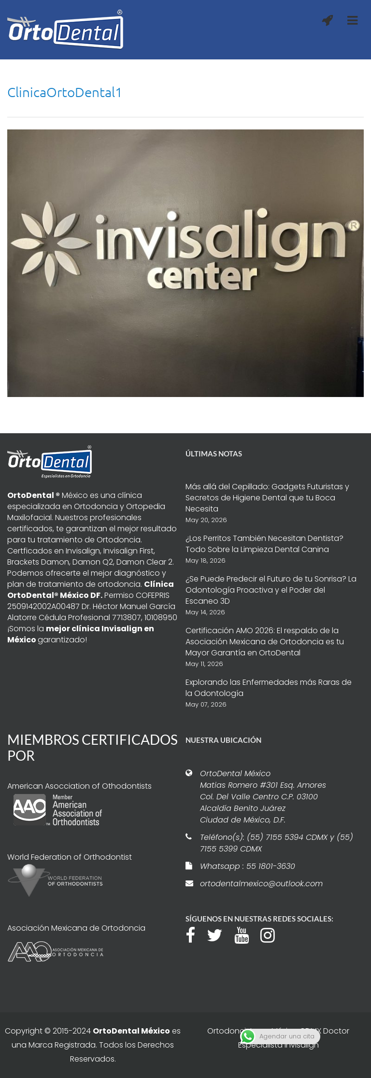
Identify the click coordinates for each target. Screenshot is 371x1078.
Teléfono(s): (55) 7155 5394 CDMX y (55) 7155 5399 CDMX (276, 843)
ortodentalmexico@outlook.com (261, 883)
